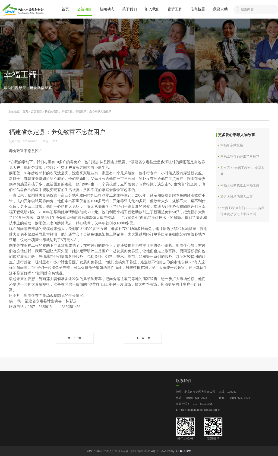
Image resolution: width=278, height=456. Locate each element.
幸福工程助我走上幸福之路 (239, 185)
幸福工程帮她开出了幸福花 (239, 156)
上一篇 (74, 338)
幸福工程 (67, 111)
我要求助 (220, 9)
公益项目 (84, 9)
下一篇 (142, 338)
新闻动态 (107, 9)
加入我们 (152, 9)
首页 (65, 9)
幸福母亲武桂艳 (231, 145)
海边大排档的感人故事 (236, 196)
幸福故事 (80, 111)
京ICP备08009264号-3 (144, 451)
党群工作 (174, 9)
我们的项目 (52, 111)
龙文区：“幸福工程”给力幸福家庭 (242, 171)
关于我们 (129, 9)
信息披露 (197, 9)
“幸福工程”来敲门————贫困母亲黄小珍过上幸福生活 (242, 211)
